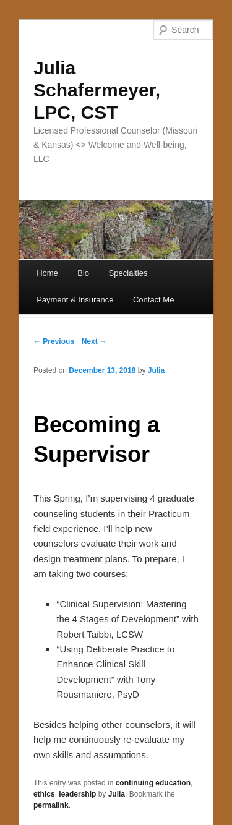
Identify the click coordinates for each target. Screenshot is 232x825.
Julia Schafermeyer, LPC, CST (96, 90)
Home (47, 273)
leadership (77, 794)
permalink (51, 805)
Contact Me (153, 299)
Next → (94, 341)
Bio (83, 273)
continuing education (153, 783)
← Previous (53, 341)
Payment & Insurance (75, 299)
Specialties (128, 273)
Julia (156, 370)
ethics (44, 794)
